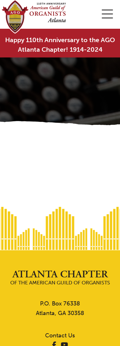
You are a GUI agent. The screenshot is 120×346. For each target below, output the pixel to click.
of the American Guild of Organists (60, 277)
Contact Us (60, 335)
